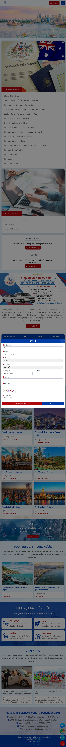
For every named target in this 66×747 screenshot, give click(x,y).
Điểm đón (33, 345)
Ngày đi (17, 371)
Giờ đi (48, 371)
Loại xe (6, 364)
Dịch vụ (6, 358)
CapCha (33, 395)
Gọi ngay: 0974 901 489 (22, 403)
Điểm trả (6, 351)
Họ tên (33, 377)
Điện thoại (33, 383)
